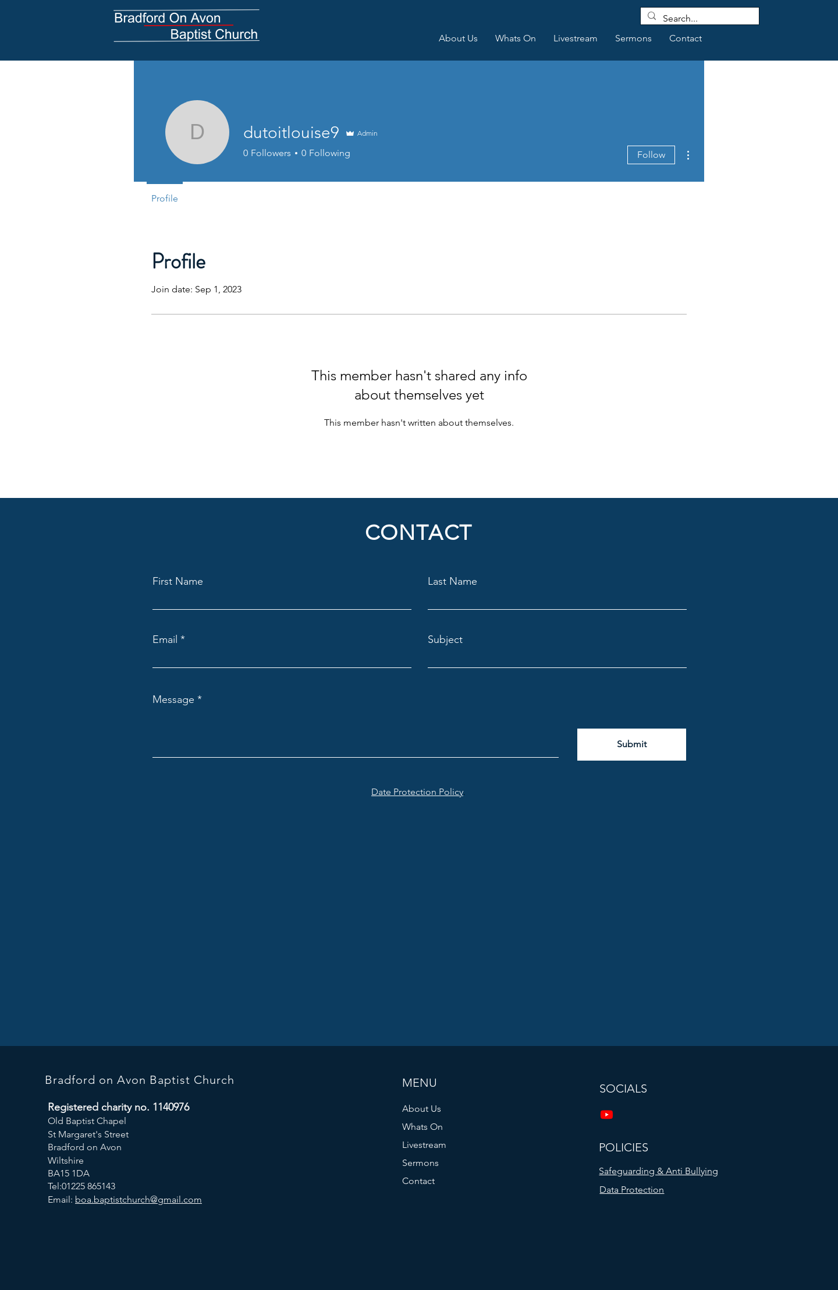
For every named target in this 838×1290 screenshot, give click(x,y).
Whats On (422, 1126)
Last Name (452, 581)
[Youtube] (606, 1114)
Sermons (420, 1162)
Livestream (424, 1144)
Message (173, 699)
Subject (445, 639)
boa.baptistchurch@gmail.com (138, 1199)
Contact (418, 1180)
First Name (177, 581)
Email (164, 639)
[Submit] (631, 745)
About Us (421, 1108)
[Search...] (698, 19)
